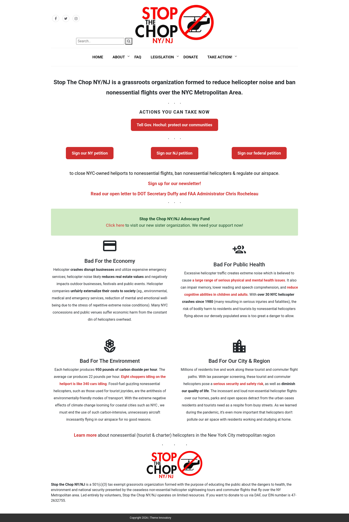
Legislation (162, 57)
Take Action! (219, 57)
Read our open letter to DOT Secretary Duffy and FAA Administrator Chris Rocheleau (174, 193)
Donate (190, 57)
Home (97, 57)
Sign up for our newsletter (174, 183)
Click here (115, 225)
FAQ (137, 57)
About (119, 57)
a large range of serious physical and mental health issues (238, 280)
